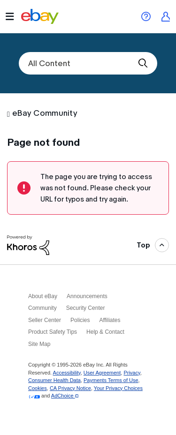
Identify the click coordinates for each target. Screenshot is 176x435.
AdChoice (64, 395)
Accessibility (67, 372)
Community (42, 308)
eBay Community (44, 113)
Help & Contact (105, 332)
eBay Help (146, 16)
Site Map (39, 344)
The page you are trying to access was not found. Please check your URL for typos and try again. (96, 188)
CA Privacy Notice (70, 388)
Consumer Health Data (54, 380)
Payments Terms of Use (111, 380)
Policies (80, 320)
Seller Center (44, 320)
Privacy (131, 372)
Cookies (37, 388)
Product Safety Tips (52, 332)
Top (143, 245)
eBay (40, 16)
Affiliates (109, 320)
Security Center (85, 308)
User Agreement (102, 372)
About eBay (42, 296)
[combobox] (88, 63)
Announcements (87, 296)
